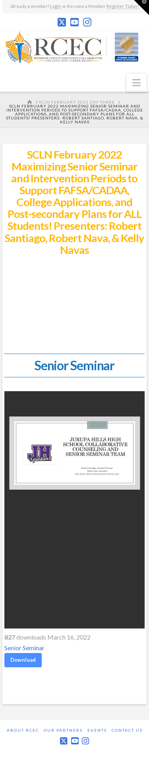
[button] (136, 83)
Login (55, 6)
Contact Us (127, 730)
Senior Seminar (24, 647)
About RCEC (23, 730)
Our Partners (63, 730)
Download (23, 660)
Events (97, 730)
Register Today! (122, 6)
